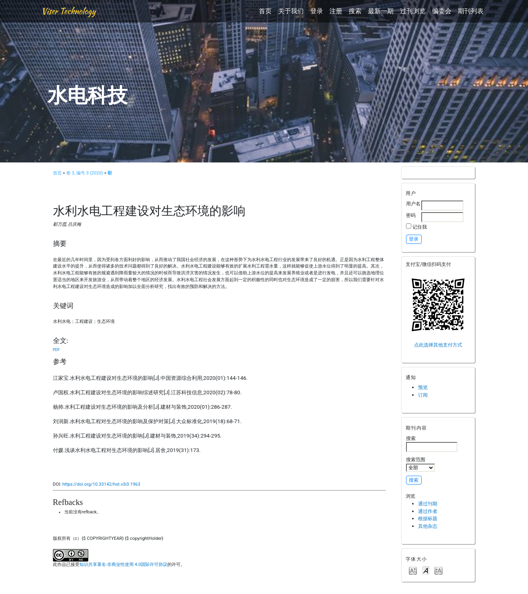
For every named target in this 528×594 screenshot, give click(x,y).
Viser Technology (68, 11)
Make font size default (426, 570)
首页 (265, 11)
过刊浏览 (413, 11)
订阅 (423, 395)
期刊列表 (470, 11)
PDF (56, 349)
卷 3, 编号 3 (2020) (84, 173)
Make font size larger (439, 570)
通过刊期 (427, 504)
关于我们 (291, 11)
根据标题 (427, 518)
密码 (411, 215)
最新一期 (381, 11)
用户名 (413, 204)
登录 (316, 11)
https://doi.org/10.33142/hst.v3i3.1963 (101, 484)
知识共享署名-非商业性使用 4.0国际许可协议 (123, 564)
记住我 (419, 227)
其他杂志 (427, 526)
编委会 (441, 11)
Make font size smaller (413, 570)
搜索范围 (420, 464)
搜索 (355, 11)
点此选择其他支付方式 (438, 345)
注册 (335, 11)
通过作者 (427, 511)
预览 (423, 387)
